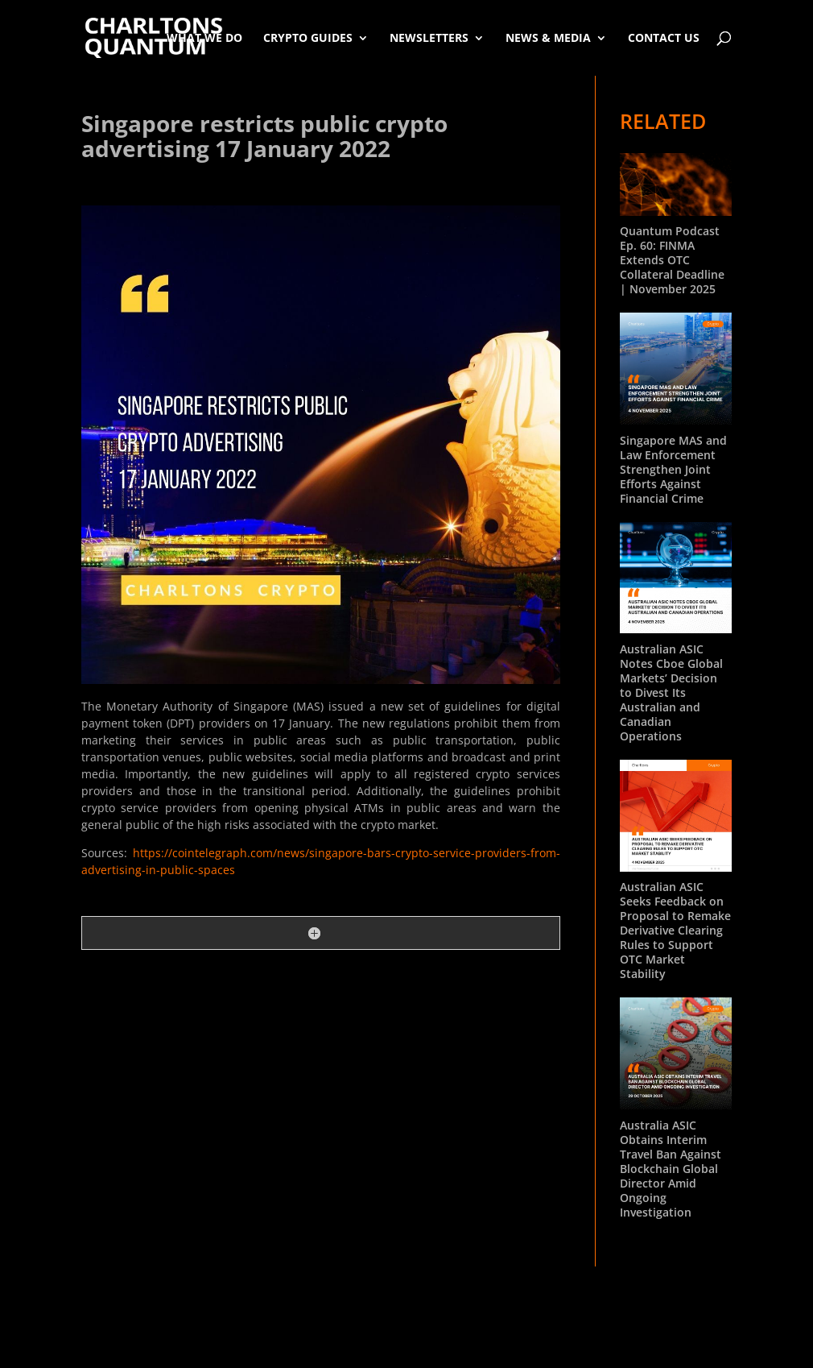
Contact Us (664, 37)
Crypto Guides (308, 37)
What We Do (204, 37)
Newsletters (429, 37)
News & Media (548, 37)
